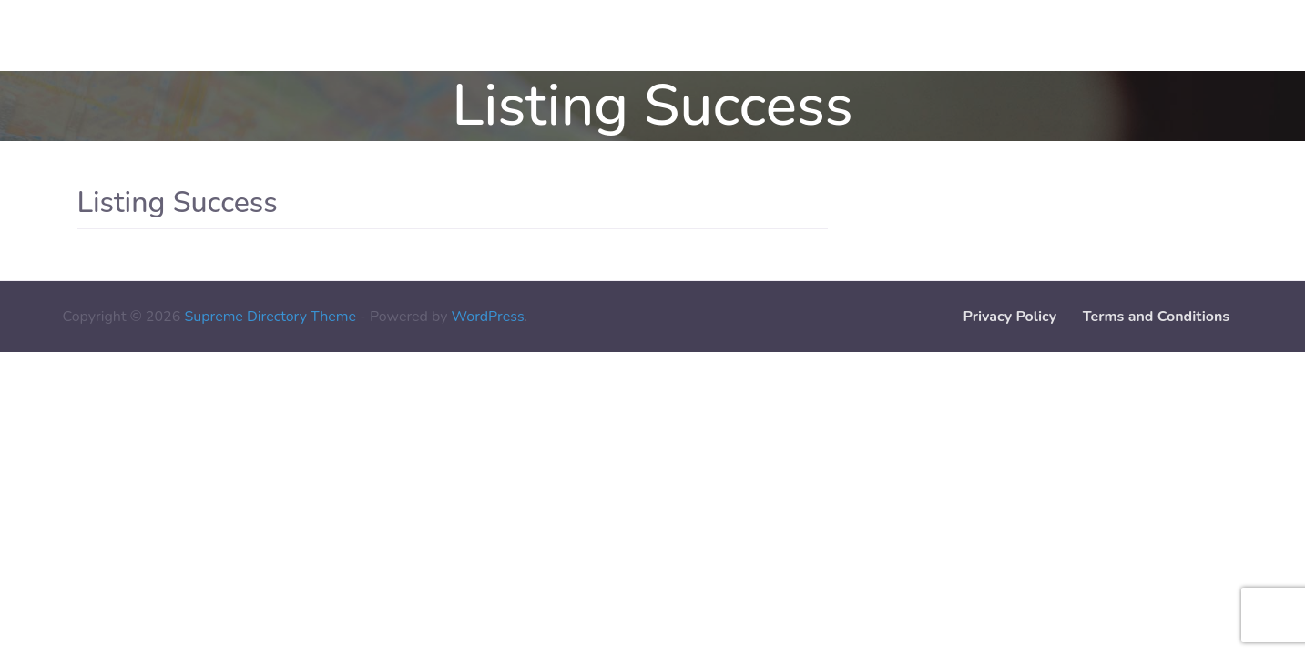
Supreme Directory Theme (272, 317)
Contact (39, 35)
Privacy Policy (1009, 317)
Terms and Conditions (1156, 317)
